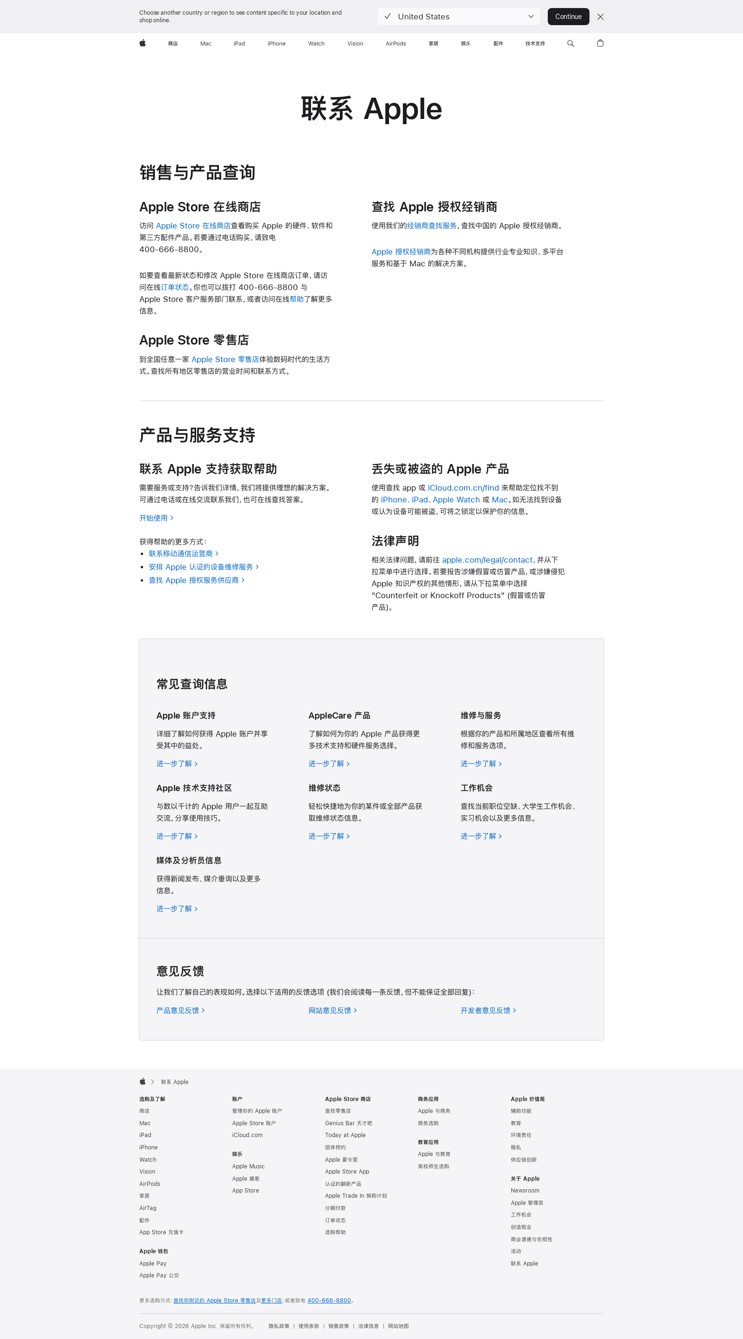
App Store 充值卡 (161, 1232)
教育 (516, 1123)
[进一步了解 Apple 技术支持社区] (177, 836)
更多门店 (271, 1300)
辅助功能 (521, 1111)
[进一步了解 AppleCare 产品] (329, 763)
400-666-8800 (329, 1300)
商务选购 (428, 1123)
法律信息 (368, 1326)
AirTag (147, 1208)
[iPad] (239, 43)
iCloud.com (247, 1135)
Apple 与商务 (434, 1111)
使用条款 (309, 1326)
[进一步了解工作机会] (481, 836)
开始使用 (156, 518)
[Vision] (355, 43)
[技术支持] (535, 43)
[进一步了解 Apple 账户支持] (177, 763)
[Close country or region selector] (600, 16)
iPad (145, 1135)
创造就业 (521, 1227)
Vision (147, 1172)
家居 (144, 1196)
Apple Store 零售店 (225, 359)
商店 (144, 1111)
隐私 (516, 1147)
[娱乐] (466, 43)
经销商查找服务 (432, 225)
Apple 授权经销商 (401, 251)
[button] (459, 17)
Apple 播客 (246, 1179)
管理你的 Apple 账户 (257, 1111)
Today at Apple (345, 1135)
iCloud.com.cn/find (463, 487)
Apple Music (248, 1166)
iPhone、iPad (404, 499)
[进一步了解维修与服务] (481, 763)
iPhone (148, 1147)
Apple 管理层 (527, 1203)
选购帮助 (335, 1232)
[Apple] (143, 43)
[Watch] (316, 43)
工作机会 (521, 1215)
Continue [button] (568, 16)
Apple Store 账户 (254, 1123)
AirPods (149, 1184)
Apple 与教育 (434, 1154)
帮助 (297, 299)
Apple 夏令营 (341, 1160)
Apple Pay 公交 (159, 1275)
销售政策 (338, 1326)
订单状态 (175, 287)
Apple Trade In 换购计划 (356, 1196)
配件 (144, 1220)
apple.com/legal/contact (487, 560)
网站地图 (398, 1326)
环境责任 (521, 1135)
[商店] (172, 43)
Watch (147, 1160)
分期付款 (335, 1208)
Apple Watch (456, 499)
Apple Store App (347, 1172)
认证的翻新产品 (343, 1184)
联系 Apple (524, 1263)
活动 (516, 1251)
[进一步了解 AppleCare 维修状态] (329, 836)
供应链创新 (524, 1160)
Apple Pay (153, 1263)
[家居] (433, 43)
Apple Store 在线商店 (193, 225)
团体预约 (335, 1147)
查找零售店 (338, 1111)
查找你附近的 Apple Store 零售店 (214, 1300)
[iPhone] (277, 43)
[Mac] (206, 43)
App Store (245, 1190)
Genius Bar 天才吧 (348, 1123)
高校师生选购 (433, 1166)
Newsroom (525, 1190)
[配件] (498, 43)
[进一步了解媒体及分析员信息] (177, 908)
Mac (500, 499)
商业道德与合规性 (532, 1239)
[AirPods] (396, 43)
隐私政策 (279, 1326)
